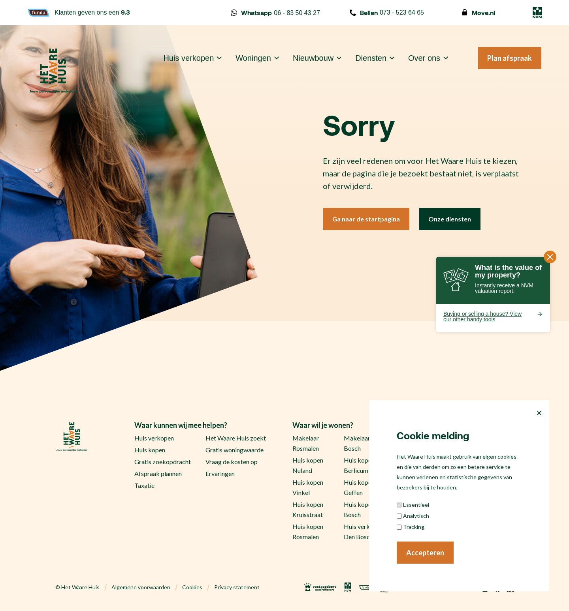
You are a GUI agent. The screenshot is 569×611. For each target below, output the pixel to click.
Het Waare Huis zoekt (235, 438)
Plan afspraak (509, 58)
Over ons (424, 58)
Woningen (253, 58)
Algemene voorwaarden (140, 587)
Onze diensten (449, 219)
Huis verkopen (189, 58)
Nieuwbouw (313, 58)
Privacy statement (237, 587)
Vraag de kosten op (231, 461)
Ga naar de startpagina (366, 219)
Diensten (370, 58)
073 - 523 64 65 (387, 12)
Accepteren (425, 552)
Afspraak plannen (158, 473)
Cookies (192, 587)
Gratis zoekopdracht (162, 461)
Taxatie (144, 485)
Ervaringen (220, 473)
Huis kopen (149, 450)
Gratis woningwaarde (234, 450)
